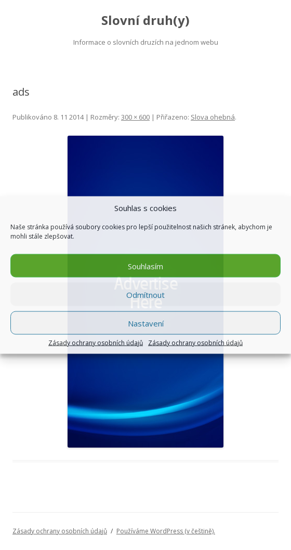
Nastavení (146, 323)
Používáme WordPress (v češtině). (165, 531)
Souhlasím (145, 265)
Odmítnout (145, 294)
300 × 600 (135, 117)
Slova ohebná (213, 117)
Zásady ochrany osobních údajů (95, 343)
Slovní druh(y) (145, 20)
